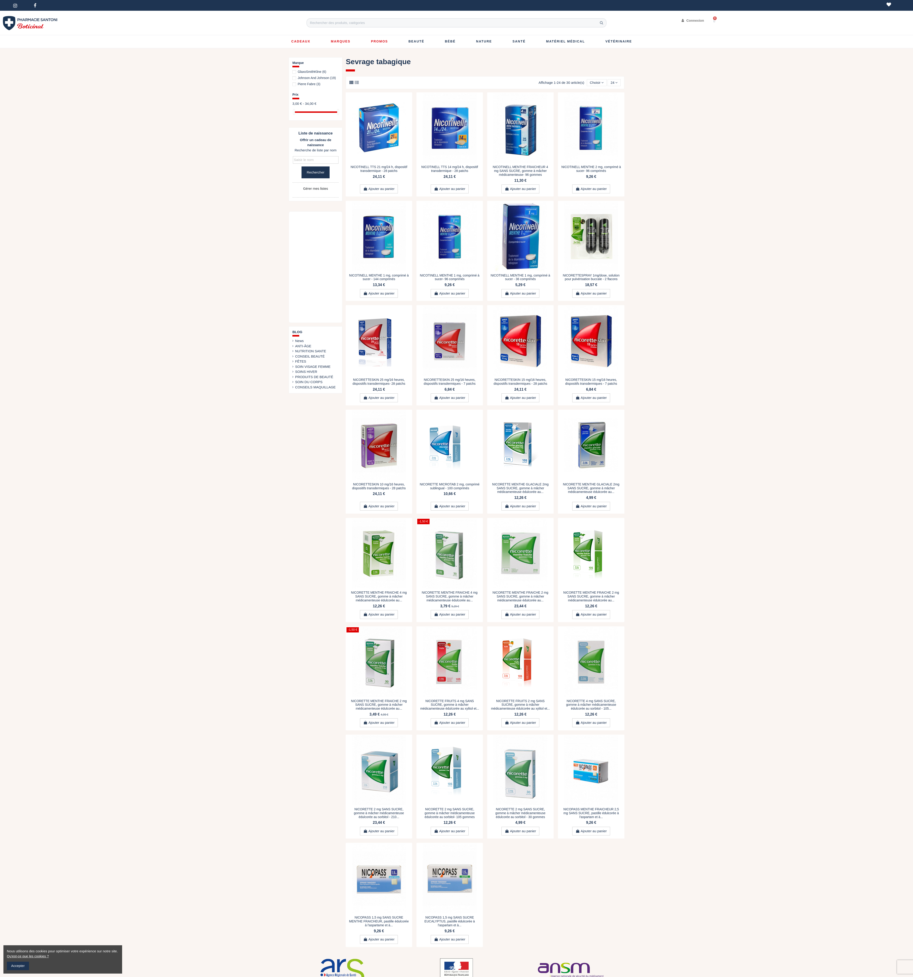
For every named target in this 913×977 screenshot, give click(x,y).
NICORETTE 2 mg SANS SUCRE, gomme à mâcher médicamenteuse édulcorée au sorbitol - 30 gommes (520, 813)
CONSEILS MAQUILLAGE (315, 387)
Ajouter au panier (379, 189)
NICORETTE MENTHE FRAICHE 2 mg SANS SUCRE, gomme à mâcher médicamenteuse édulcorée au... (520, 596)
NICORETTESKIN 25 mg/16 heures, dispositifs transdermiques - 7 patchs (449, 381)
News (299, 341)
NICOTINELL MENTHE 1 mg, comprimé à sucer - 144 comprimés (379, 277)
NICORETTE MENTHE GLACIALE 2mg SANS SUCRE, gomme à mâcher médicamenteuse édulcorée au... (520, 488)
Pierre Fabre (309, 84)
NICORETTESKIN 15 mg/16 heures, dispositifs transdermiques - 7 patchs (591, 381)
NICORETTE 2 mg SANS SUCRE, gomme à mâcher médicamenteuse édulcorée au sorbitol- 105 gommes (450, 813)
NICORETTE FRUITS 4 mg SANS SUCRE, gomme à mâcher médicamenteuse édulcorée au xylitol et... (449, 705)
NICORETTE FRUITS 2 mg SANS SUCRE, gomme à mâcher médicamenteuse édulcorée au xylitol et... (520, 705)
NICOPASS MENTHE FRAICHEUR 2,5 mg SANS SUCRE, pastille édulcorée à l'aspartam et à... (591, 813)
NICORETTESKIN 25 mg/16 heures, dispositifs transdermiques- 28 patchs (378, 381)
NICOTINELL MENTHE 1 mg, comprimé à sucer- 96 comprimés (450, 277)
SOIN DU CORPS (309, 382)
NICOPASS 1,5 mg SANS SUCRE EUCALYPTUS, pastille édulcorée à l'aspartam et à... (450, 921)
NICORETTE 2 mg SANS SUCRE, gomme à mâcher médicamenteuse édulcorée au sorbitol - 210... (379, 813)
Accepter (18, 966)
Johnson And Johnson (317, 78)
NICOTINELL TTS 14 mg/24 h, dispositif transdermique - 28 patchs (449, 169)
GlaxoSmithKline (312, 72)
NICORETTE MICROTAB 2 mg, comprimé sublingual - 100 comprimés (450, 486)
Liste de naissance (316, 133)
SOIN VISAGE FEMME (313, 367)
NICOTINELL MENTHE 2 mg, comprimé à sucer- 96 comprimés (591, 169)
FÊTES (300, 361)
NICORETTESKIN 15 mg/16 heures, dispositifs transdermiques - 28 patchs (520, 381)
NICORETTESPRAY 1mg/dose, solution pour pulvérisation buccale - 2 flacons (591, 277)
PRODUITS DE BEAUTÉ (314, 377)
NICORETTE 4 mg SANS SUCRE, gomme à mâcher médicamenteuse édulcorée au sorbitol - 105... (591, 705)
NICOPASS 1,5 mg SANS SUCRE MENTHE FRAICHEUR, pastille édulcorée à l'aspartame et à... (379, 921)
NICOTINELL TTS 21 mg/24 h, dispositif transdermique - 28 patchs (379, 169)
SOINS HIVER (306, 372)
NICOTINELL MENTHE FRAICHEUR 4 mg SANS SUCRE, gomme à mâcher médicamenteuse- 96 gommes (520, 170)
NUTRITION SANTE (310, 351)
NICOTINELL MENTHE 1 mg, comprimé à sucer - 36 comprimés (520, 277)
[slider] (294, 112)
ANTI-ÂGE (303, 346)
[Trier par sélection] (597, 82)
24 (614, 82)
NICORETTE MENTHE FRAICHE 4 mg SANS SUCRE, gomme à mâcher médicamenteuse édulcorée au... (379, 596)
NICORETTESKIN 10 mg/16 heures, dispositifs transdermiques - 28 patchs (379, 486)
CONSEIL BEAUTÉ (310, 356)
